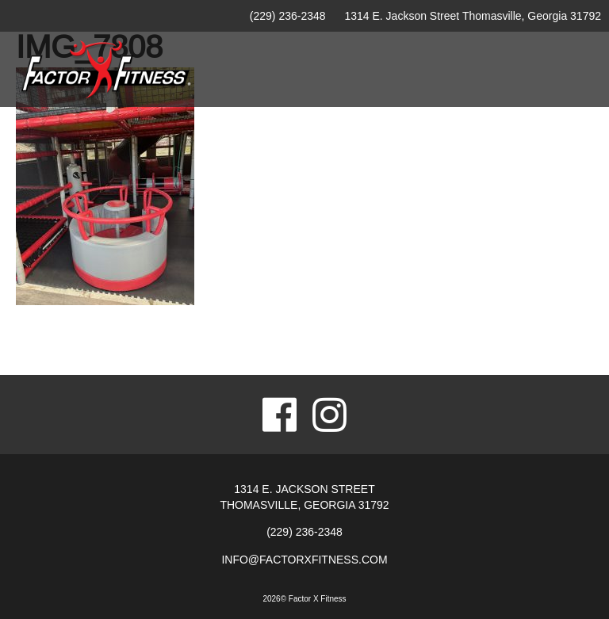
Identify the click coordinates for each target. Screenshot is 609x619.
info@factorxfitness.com (304, 559)
